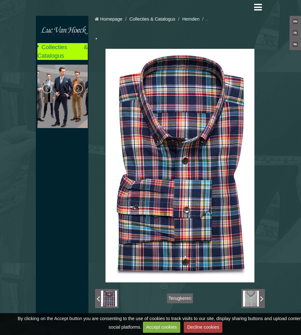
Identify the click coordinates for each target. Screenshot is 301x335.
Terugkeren (180, 298)
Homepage (111, 19)
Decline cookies (203, 327)
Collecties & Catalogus (62, 51)
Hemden (190, 19)
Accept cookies (161, 327)
